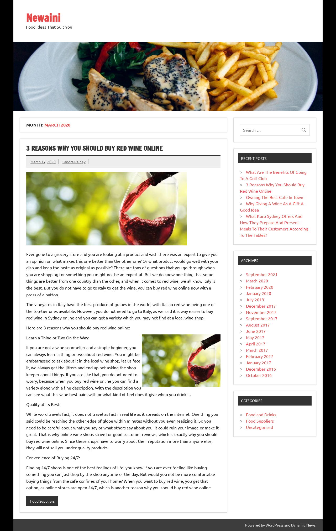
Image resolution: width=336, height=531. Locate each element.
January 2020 (258, 293)
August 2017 (258, 324)
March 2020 (257, 280)
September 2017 (261, 318)
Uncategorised (259, 427)
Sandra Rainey (74, 161)
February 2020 (259, 287)
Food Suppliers (42, 501)
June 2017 (256, 331)
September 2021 (261, 274)
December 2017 (261, 305)
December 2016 (261, 368)
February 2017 (259, 356)
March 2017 (257, 350)
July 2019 (255, 299)
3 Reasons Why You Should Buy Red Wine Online (94, 148)
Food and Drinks (261, 414)
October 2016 (259, 375)
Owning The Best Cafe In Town (274, 197)
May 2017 (255, 337)
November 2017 (261, 312)
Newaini (43, 17)
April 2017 (255, 343)
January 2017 (258, 362)
